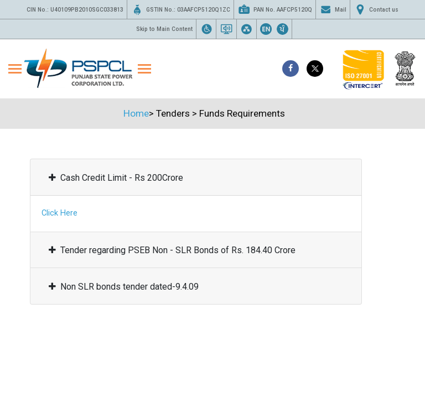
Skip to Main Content (164, 29)
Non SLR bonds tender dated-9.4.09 (124, 286)
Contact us (376, 9)
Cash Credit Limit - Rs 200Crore (116, 177)
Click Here (59, 213)
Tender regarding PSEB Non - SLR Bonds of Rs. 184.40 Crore (172, 250)
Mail (332, 9)
